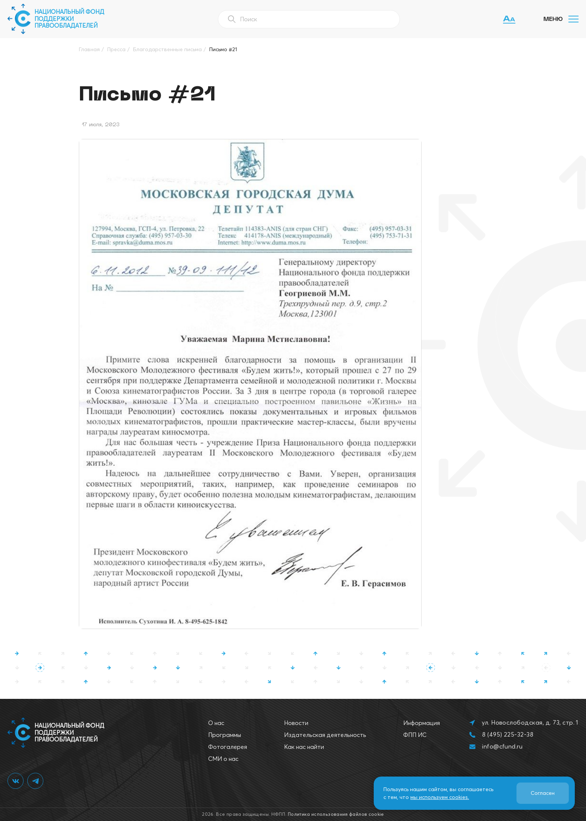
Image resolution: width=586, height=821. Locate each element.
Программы (224, 734)
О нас (216, 722)
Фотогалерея (227, 746)
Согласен (543, 793)
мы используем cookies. (439, 797)
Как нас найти (304, 746)
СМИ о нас (223, 758)
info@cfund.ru (502, 746)
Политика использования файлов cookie (336, 814)
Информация (421, 722)
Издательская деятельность (325, 734)
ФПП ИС (414, 734)
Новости (296, 722)
